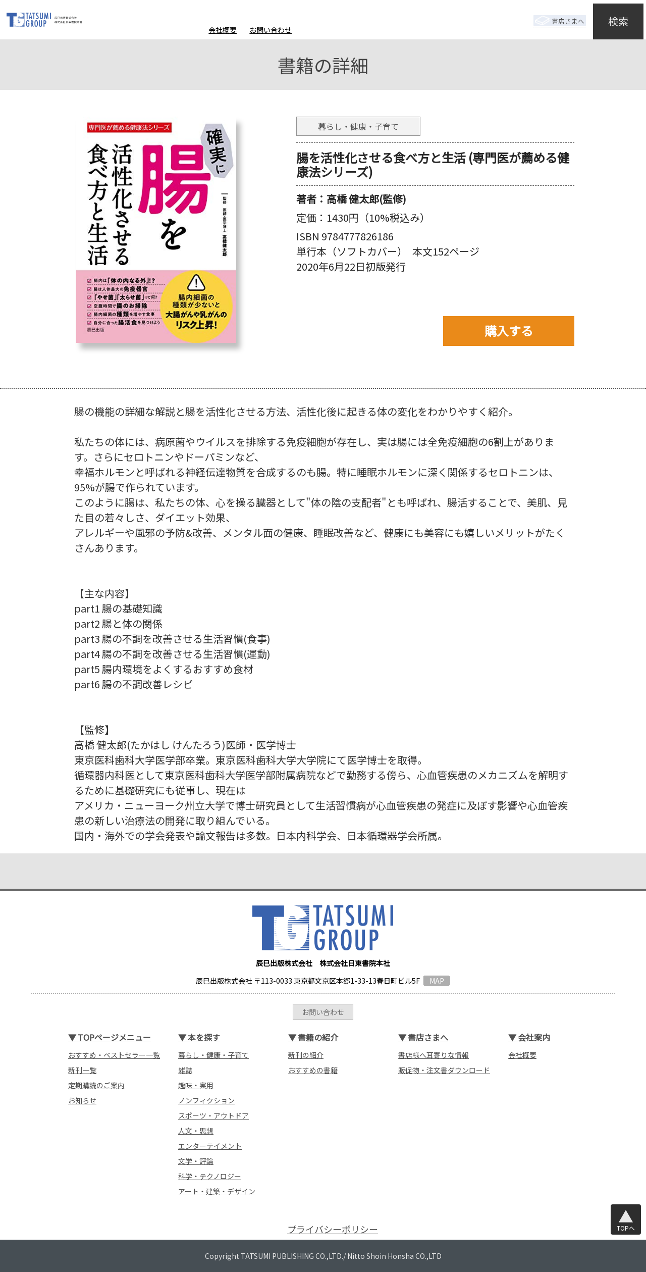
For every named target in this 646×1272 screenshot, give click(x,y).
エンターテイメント (210, 1146)
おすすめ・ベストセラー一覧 (114, 1055)
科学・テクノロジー (209, 1176)
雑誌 (185, 1070)
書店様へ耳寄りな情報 (433, 1055)
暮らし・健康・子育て (213, 1055)
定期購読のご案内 (96, 1085)
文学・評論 (195, 1161)
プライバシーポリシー (332, 1229)
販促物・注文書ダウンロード (444, 1070)
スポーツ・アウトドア (213, 1115)
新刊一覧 (82, 1070)
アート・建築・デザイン (216, 1191)
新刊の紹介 (306, 1055)
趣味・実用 (195, 1085)
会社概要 (222, 30)
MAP (436, 981)
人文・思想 (195, 1131)
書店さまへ (551, 14)
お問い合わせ (270, 30)
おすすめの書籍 (313, 1070)
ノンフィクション (206, 1100)
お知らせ (82, 1100)
